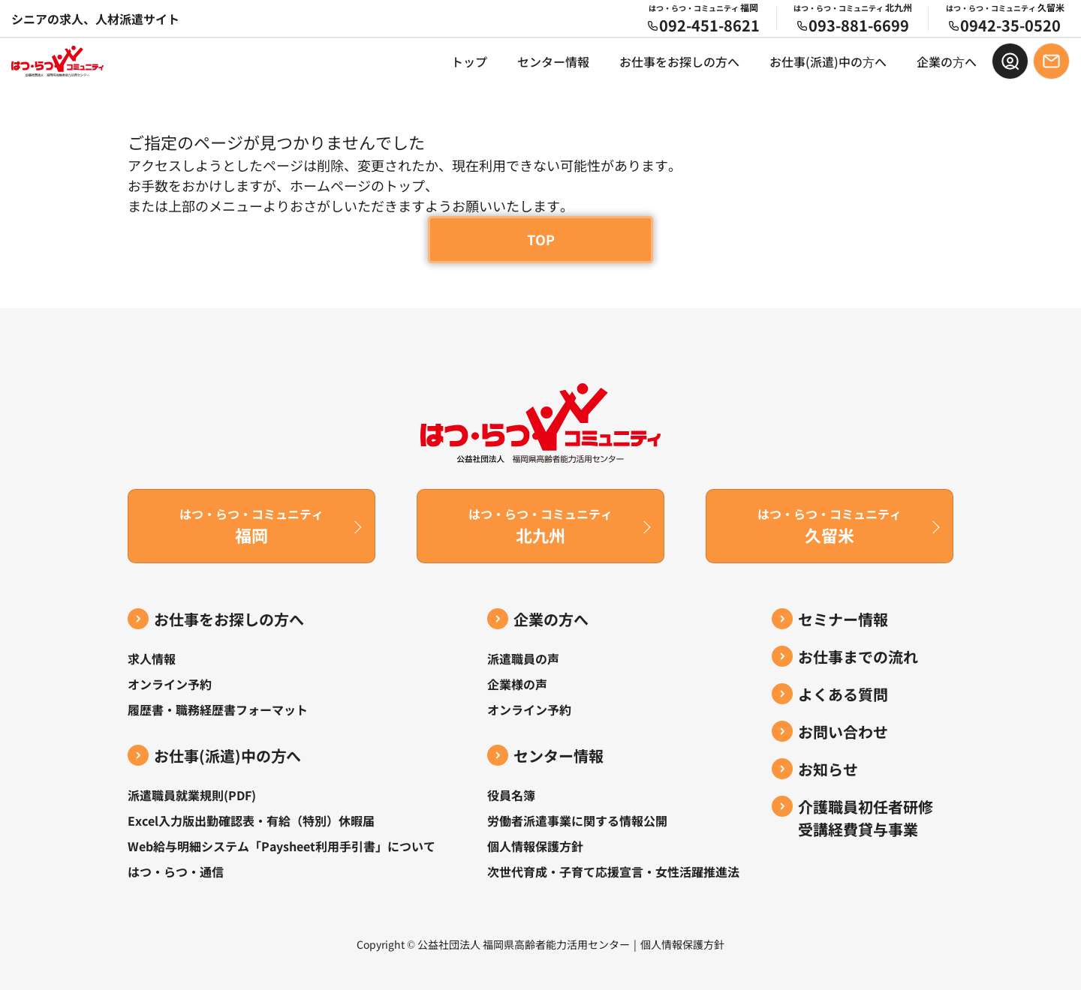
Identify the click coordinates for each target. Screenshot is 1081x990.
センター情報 (553, 61)
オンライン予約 (170, 684)
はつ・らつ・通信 (176, 871)
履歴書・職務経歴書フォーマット (218, 709)
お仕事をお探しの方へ (679, 61)
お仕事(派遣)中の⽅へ (828, 61)
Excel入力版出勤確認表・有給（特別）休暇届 (251, 821)
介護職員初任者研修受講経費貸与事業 (865, 818)
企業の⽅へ (947, 61)
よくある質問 (843, 694)
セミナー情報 (843, 619)
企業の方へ (551, 619)
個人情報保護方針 (535, 846)
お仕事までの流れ (858, 657)
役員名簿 (511, 795)
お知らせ (828, 769)
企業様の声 (517, 684)
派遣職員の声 (523, 659)
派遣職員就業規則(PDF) (192, 795)
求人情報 (152, 659)
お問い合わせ (843, 731)
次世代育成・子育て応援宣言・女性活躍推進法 (613, 871)
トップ (469, 61)
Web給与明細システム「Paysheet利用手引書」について (281, 846)
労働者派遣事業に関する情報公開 (577, 821)
